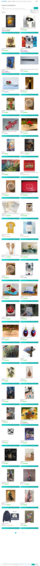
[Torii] (11, 166)
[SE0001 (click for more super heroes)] (29, 331)
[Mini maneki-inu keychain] (11, 455)
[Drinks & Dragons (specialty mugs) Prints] (29, 145)
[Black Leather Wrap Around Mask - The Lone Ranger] (29, 21)
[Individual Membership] (11, 434)
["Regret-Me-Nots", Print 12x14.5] (11, 42)
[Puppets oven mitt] (29, 517)
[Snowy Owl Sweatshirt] (11, 517)
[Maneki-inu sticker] (11, 413)
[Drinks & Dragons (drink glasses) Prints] (11, 21)
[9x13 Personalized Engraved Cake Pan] (29, 186)
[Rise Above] (11, 145)
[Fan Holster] (29, 351)
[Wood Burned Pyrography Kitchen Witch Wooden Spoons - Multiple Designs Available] (11, 248)
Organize (9, 1)
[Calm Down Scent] (11, 186)
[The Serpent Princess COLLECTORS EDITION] (11, 62)
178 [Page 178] (22, 532)
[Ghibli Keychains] (29, 475)
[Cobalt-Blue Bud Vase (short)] (29, 248)
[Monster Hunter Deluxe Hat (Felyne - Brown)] (29, 413)
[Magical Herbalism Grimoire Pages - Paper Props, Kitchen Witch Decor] (11, 207)
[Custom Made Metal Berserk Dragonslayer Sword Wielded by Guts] (29, 62)
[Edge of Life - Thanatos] (11, 393)
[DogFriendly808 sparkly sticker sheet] (29, 310)
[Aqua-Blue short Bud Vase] (11, 289)
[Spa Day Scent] (29, 104)
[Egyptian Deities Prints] (11, 496)
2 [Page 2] (17, 532)
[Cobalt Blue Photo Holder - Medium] (29, 289)
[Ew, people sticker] (29, 393)
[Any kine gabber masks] (29, 434)
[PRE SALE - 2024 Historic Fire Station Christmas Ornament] (29, 166)
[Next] (24, 532)
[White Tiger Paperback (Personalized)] (29, 269)
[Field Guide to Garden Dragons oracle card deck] (11, 104)
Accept (33, 564)
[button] (9, 1)
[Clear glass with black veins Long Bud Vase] (11, 83)
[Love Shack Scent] (11, 269)
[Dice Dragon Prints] (11, 310)
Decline (37, 564)
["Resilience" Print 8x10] (11, 372)
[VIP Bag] (29, 228)
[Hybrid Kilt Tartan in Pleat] (11, 475)
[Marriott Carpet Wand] (29, 496)
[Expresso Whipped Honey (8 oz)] (29, 207)
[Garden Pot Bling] (11, 351)
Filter (3, 12)
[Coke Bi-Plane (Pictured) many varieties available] (11, 124)
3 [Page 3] (19, 532)
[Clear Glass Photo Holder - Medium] (29, 455)
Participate (14, 1)
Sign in (37, 1)
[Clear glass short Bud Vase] (11, 331)
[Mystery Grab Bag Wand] (29, 83)
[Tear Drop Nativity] (29, 372)
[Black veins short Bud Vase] (29, 124)
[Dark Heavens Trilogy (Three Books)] (29, 42)
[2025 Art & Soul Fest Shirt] (11, 228)
